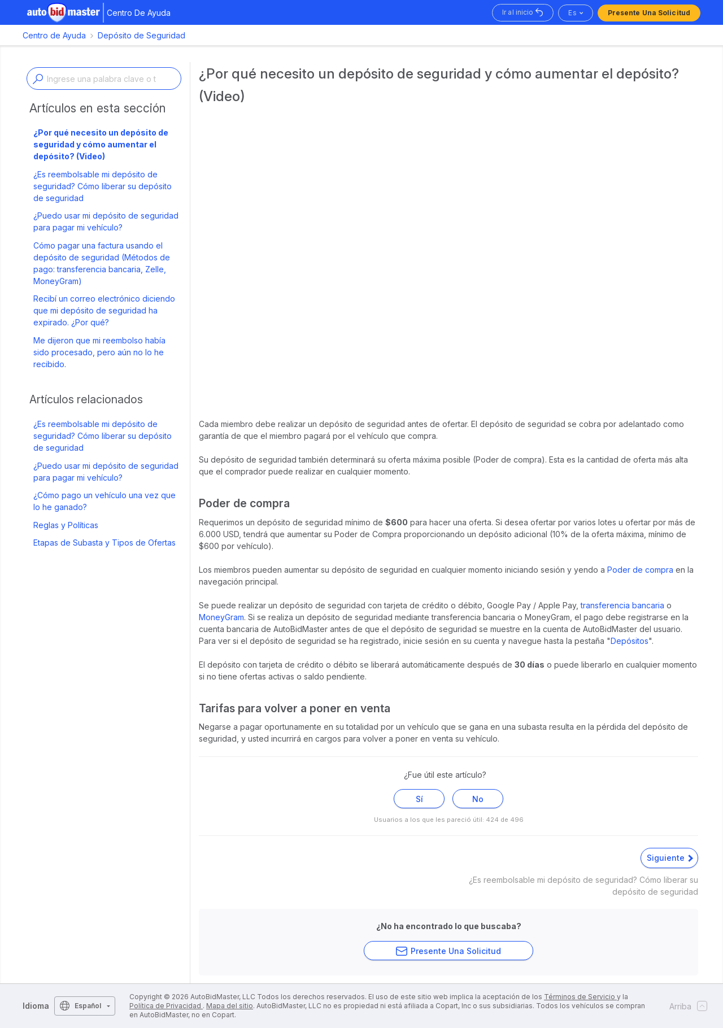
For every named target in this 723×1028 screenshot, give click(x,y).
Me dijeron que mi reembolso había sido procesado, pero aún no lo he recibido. (99, 352)
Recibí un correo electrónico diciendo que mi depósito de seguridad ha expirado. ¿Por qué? (104, 310)
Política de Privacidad (166, 1005)
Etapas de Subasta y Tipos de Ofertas (104, 542)
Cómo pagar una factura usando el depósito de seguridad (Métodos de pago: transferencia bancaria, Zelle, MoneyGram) (101, 263)
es (572, 12)
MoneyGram (221, 617)
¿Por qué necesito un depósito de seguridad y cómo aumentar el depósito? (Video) (100, 144)
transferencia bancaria (622, 605)
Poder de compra (641, 569)
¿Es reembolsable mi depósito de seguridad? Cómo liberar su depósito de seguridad (102, 186)
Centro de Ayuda (54, 35)
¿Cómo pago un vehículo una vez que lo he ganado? (104, 501)
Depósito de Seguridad (141, 35)
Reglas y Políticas (65, 525)
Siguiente (670, 858)
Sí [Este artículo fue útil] (419, 799)
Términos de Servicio (580, 996)
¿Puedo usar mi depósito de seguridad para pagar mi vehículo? (105, 221)
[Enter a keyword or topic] (104, 78)
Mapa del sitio (229, 1005)
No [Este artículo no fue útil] (478, 799)
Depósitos (629, 641)
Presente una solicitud (649, 12)
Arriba (684, 1006)
